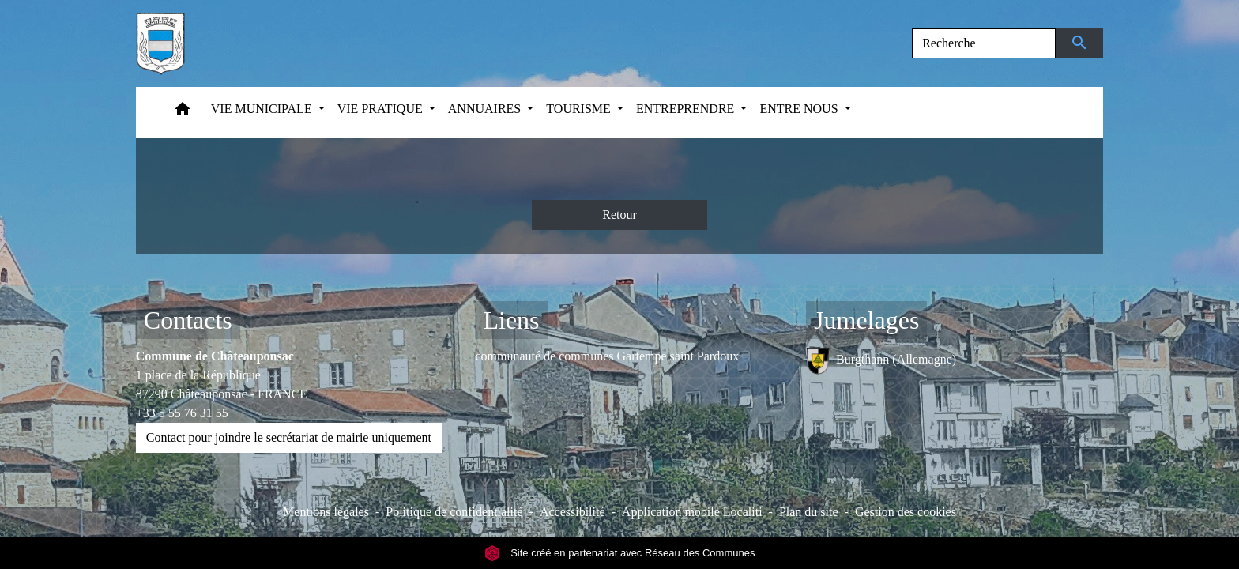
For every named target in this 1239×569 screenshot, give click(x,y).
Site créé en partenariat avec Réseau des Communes (619, 553)
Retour (619, 214)
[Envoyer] (1080, 43)
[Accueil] (160, 43)
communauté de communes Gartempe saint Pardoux (607, 356)
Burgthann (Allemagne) (881, 361)
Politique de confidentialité (454, 511)
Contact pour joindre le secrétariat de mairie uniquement (288, 437)
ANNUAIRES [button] (486, 108)
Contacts (188, 320)
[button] (182, 112)
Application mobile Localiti (692, 511)
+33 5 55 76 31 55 (182, 413)
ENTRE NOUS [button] (800, 108)
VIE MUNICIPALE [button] (263, 108)
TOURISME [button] (580, 108)
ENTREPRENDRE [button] (686, 108)
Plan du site (808, 511)
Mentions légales (326, 511)
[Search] (984, 43)
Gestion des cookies (905, 511)
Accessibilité (572, 511)
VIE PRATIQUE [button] (381, 108)
